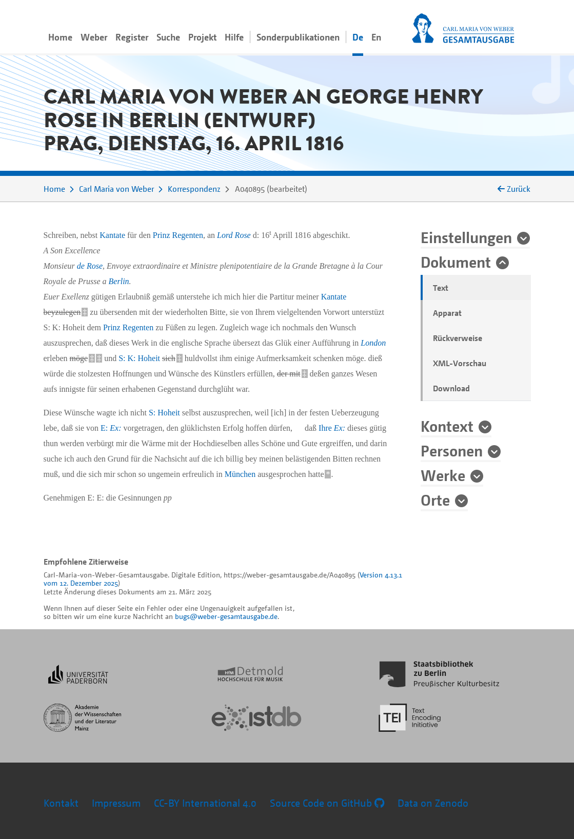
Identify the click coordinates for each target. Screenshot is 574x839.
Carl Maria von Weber (116, 189)
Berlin (119, 281)
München (240, 474)
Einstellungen (466, 237)
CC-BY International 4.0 (205, 802)
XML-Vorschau (459, 363)
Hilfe (234, 37)
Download (451, 388)
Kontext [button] (447, 425)
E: (111, 428)
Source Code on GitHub (327, 802)
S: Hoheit (164, 412)
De (357, 37)
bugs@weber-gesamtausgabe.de (226, 616)
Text (440, 288)
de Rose (90, 266)
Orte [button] (435, 499)
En (376, 37)
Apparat (447, 313)
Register (131, 37)
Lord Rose (234, 235)
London (373, 342)
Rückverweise (457, 338)
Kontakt (61, 802)
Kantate (112, 235)
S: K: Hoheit (139, 358)
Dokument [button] (456, 261)
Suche (168, 37)
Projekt (202, 37)
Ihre (332, 428)
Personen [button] (452, 450)
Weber (94, 37)
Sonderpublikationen (298, 37)
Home (60, 37)
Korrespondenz (194, 189)
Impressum (116, 802)
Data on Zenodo (433, 802)
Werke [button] (443, 475)
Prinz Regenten (178, 235)
